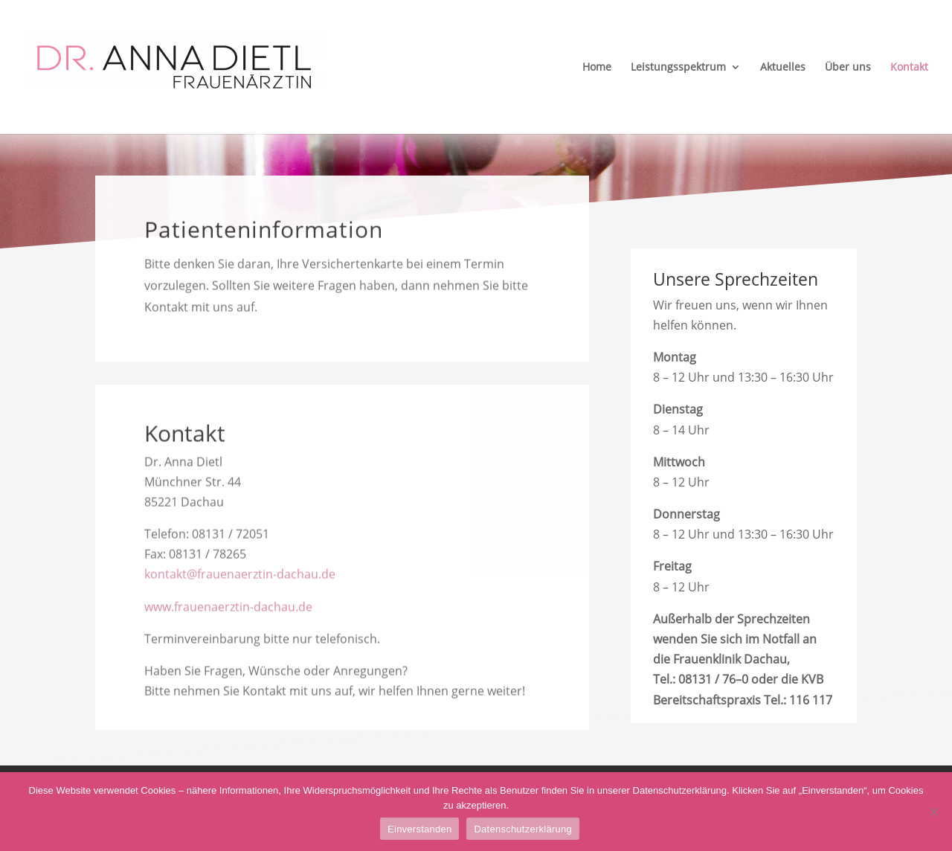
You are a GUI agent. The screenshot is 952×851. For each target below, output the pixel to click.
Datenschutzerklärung (522, 829)
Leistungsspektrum (678, 68)
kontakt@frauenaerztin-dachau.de (239, 578)
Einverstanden (419, 829)
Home (596, 68)
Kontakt (909, 68)
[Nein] (933, 811)
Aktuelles (782, 68)
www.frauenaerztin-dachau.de (228, 610)
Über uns (848, 68)
